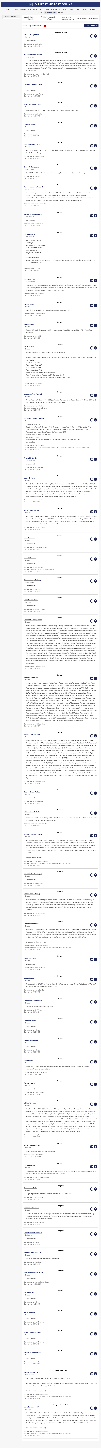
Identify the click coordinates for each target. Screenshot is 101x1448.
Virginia (43, 17)
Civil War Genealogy (31, 18)
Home (25, 17)
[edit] (95, 36)
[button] (49, 35)
